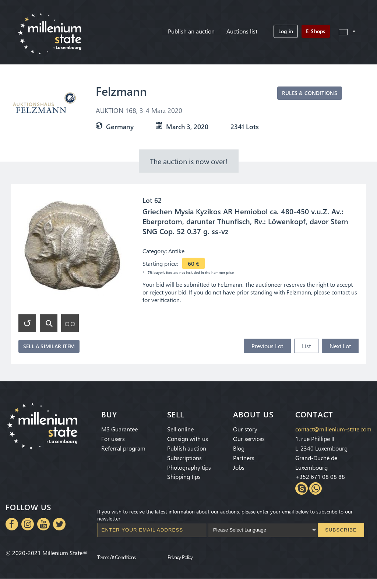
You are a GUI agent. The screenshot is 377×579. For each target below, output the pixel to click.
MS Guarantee (119, 429)
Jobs (238, 467)
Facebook (12, 524)
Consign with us (187, 438)
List (306, 346)
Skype (301, 488)
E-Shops (315, 31)
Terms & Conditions (116, 557)
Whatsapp (315, 488)
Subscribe (341, 530)
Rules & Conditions (309, 92)
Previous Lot (267, 346)
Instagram (27, 524)
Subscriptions (184, 458)
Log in (285, 31)
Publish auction (186, 448)
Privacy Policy (180, 557)
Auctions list (241, 31)
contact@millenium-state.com (333, 429)
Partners (243, 458)
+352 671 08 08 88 (320, 476)
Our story (245, 429)
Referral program (123, 448)
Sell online (180, 429)
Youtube (43, 524)
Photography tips (189, 467)
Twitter (59, 524)
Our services (249, 438)
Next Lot (340, 346)
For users (113, 438)
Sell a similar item (49, 346)
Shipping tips (184, 476)
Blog (238, 448)
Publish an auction (191, 31)
